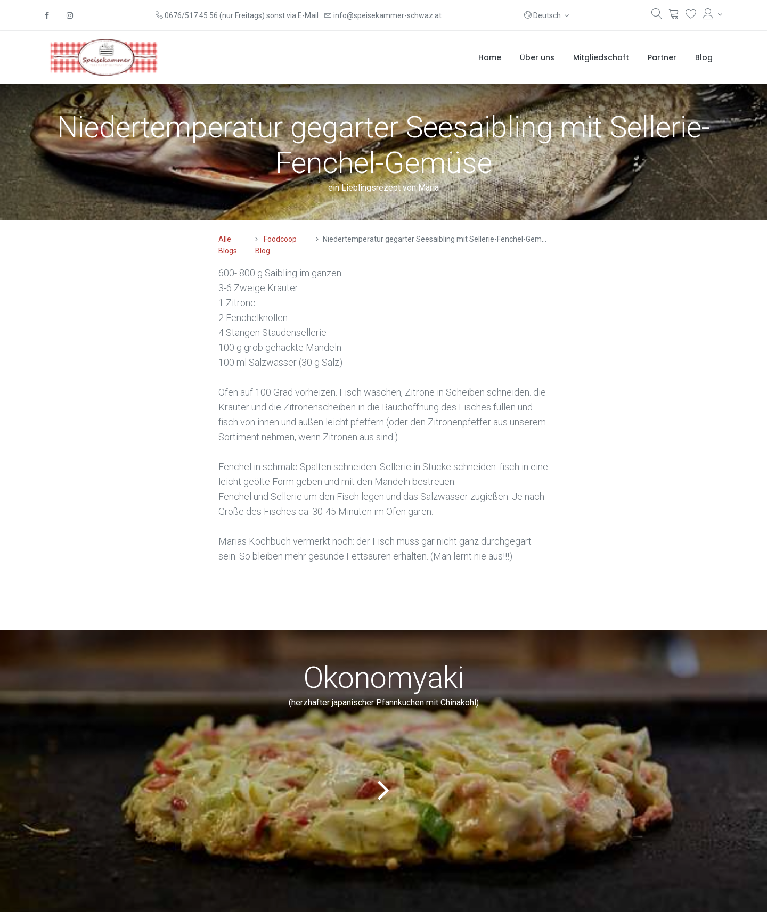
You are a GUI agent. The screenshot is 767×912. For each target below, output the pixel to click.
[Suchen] (657, 16)
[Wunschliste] (691, 16)
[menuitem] (489, 57)
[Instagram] (70, 15)
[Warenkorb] (674, 16)
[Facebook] (47, 15)
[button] (546, 15)
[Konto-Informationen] (712, 14)
